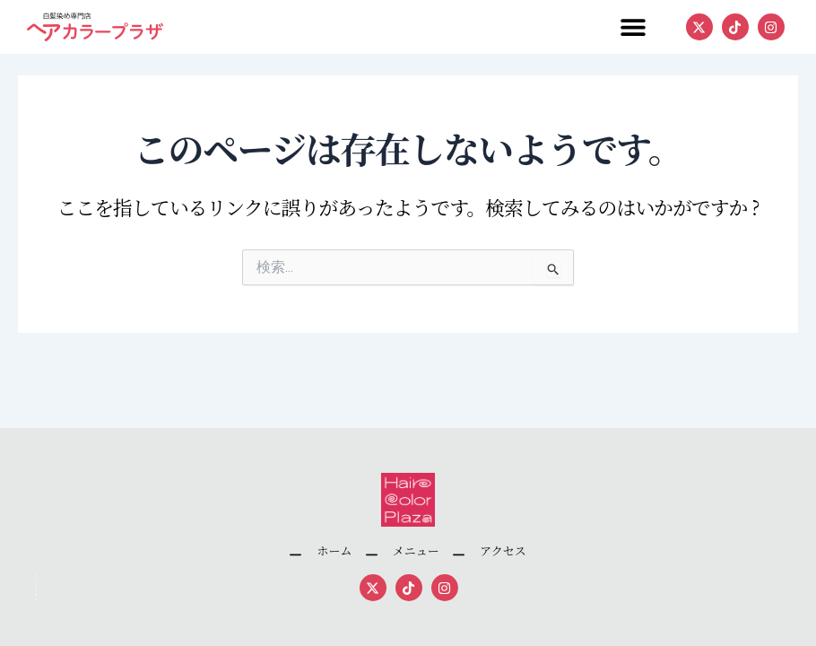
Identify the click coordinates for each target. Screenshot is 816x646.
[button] (632, 27)
